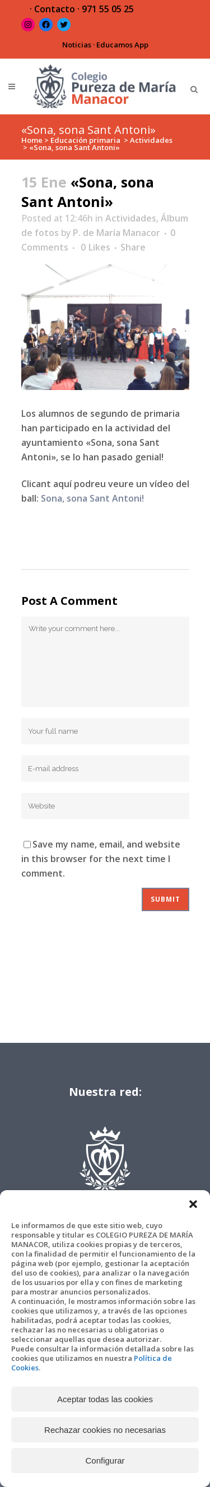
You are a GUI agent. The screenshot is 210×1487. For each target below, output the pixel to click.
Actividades (151, 140)
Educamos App (122, 45)
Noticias (76, 45)
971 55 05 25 (108, 9)
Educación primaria (85, 140)
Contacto (54, 9)
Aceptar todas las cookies (105, 1399)
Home (32, 140)
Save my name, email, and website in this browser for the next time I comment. (100, 858)
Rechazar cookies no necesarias (105, 1430)
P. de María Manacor (116, 233)
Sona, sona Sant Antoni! (92, 498)
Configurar (104, 1460)
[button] (193, 1204)
